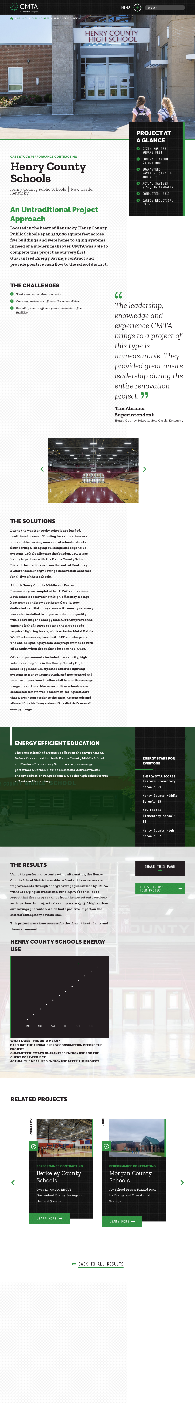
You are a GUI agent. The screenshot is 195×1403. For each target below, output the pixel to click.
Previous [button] (42, 470)
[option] (93, 470)
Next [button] (144, 470)
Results (22, 18)
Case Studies (40, 18)
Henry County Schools (68, 18)
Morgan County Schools (130, 1176)
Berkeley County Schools (59, 1176)
